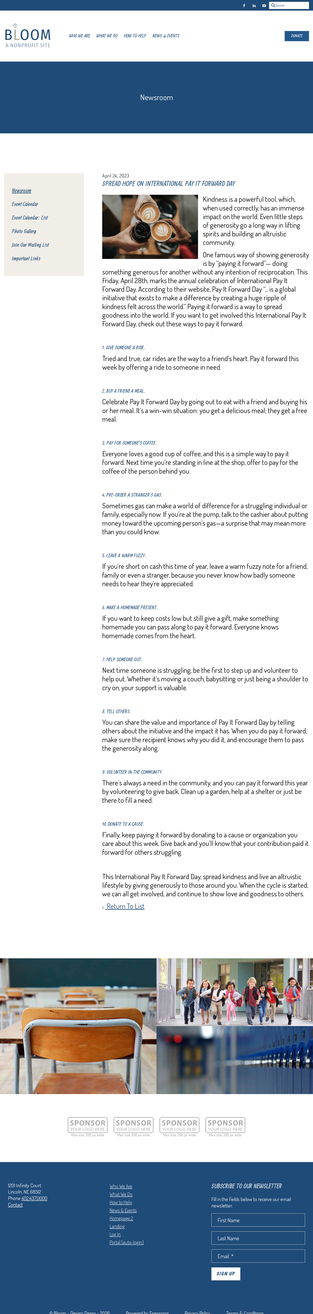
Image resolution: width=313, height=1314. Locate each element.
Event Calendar (25, 204)
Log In (115, 1234)
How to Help (121, 1202)
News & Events (166, 36)
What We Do (106, 36)
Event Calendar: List (30, 218)
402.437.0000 (34, 1198)
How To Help (135, 36)
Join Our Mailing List (30, 245)
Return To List (125, 906)
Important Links (26, 258)
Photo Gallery (24, 231)
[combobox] (289, 5)
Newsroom (21, 190)
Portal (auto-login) (127, 1242)
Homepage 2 (121, 1218)
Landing (117, 1226)
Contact (15, 1204)
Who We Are (79, 36)
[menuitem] (79, 36)
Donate (296, 36)
